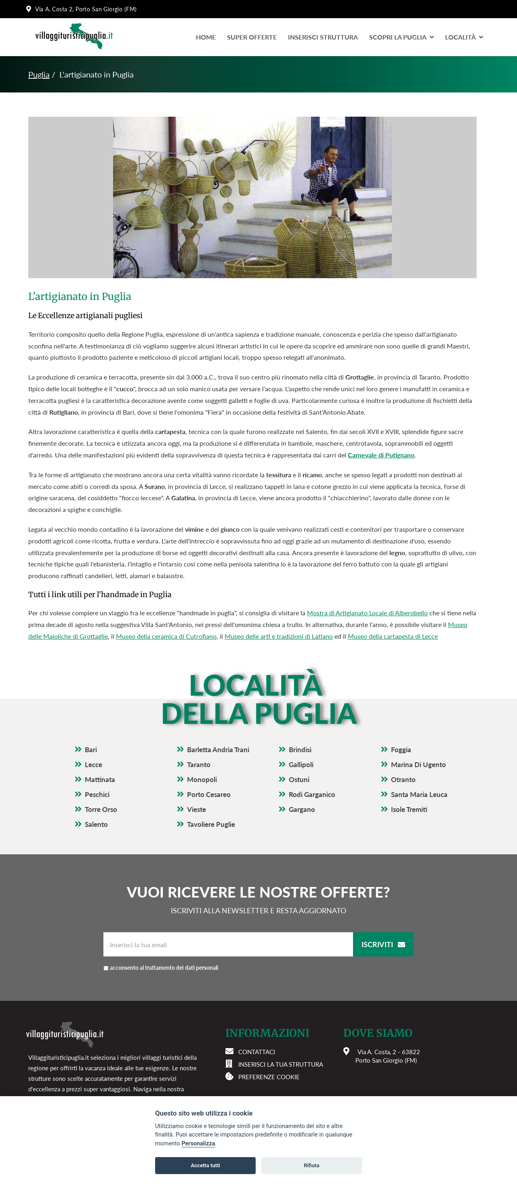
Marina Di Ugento (418, 764)
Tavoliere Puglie (211, 824)
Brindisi (300, 749)
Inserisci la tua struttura (280, 1064)
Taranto (198, 764)
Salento (96, 824)
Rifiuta (311, 1165)
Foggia (401, 749)
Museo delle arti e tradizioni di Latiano (279, 636)
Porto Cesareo (209, 794)
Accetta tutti (205, 1165)
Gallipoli (301, 764)
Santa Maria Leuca (419, 794)
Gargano (302, 809)
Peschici (97, 794)
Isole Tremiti (409, 809)
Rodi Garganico (312, 794)
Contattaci (256, 1051)
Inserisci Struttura (323, 37)
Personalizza (198, 1143)
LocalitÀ (464, 37)
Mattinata (100, 779)
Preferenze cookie (269, 1076)
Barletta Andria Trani (218, 749)
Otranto (403, 779)
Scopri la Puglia (401, 37)
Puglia (39, 74)
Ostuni (299, 779)
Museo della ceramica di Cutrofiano (166, 636)
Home (206, 37)
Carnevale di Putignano (381, 455)
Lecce (93, 764)
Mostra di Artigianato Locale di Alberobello (367, 613)
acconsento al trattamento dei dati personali (180, 967)
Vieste (196, 809)
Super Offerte (252, 37)
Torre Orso (101, 809)
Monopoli (202, 779)
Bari (91, 749)
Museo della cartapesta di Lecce (393, 636)
